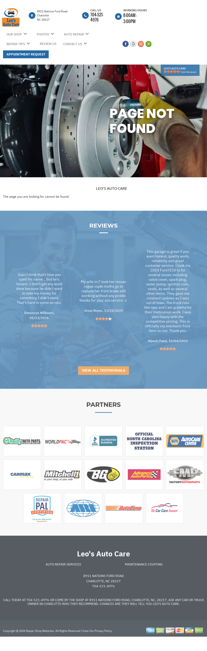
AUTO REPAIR (74, 34)
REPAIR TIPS (15, 44)
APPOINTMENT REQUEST (25, 54)
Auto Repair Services (63, 577)
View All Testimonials (103, 383)
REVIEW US (48, 44)
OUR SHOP (14, 34)
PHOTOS (43, 34)
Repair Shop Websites (39, 643)
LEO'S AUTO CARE (111, 188)
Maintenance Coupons (144, 577)
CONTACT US (72, 44)
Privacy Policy (103, 643)
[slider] (172, 71)
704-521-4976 (96, 17)
